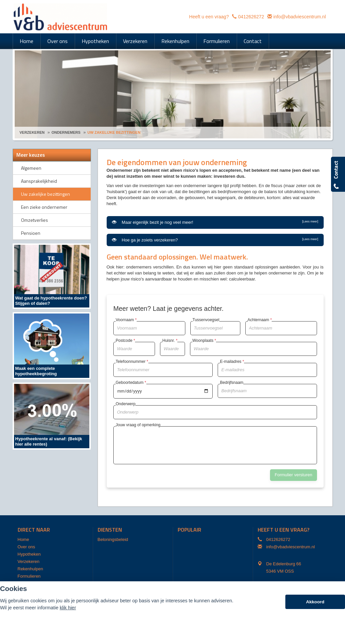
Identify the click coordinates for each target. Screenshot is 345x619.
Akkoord (315, 601)
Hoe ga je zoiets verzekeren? (215, 239)
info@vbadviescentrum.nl (299, 16)
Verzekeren (32, 132)
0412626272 (251, 16)
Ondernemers (66, 132)
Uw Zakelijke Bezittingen (113, 132)
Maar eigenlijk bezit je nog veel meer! (215, 222)
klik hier (68, 607)
